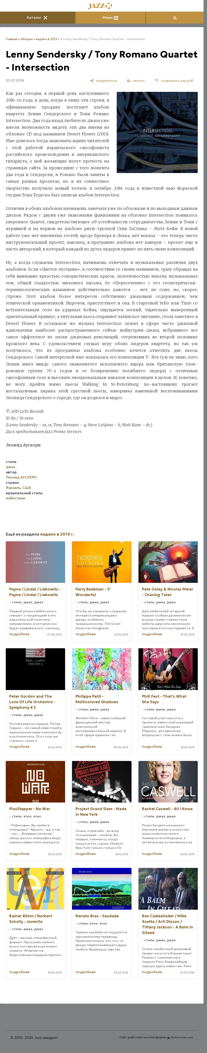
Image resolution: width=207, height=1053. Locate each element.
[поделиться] (103, 80)
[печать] (136, 80)
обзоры (26, 39)
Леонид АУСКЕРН (21, 477)
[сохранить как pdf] (174, 80)
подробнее (19, 634)
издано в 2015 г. (48, 39)
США (26, 487)
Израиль (13, 487)
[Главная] (102, 6)
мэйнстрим (15, 498)
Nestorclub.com (182, 1037)
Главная (11, 39)
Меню (110, 17)
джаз (10, 467)
